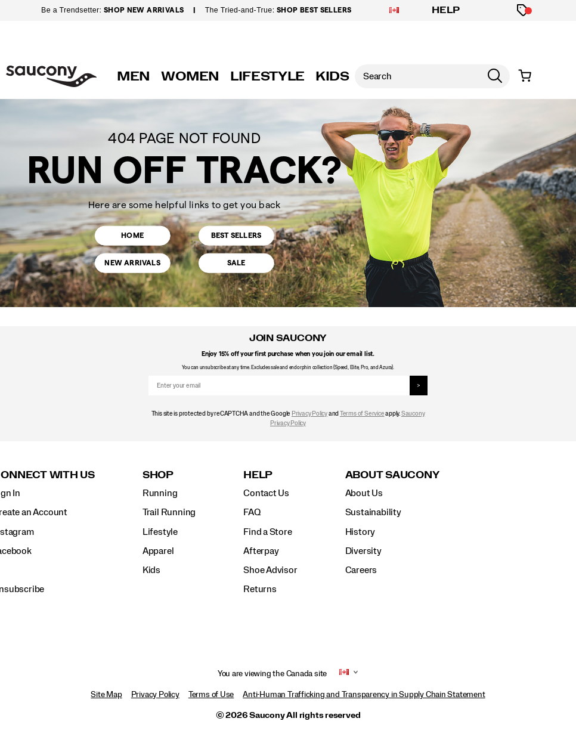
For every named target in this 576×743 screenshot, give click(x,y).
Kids (151, 570)
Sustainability (373, 512)
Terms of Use (211, 695)
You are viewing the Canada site (272, 674)
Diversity (363, 551)
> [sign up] (418, 386)
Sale (236, 266)
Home (133, 232)
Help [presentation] (257, 475)
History (360, 532)
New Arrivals (132, 266)
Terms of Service (362, 414)
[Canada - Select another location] (394, 10)
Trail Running (169, 512)
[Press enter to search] (495, 76)
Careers (361, 570)
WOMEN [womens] (190, 76)
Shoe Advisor (270, 570)
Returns (260, 589)
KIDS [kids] (332, 76)
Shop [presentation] (158, 475)
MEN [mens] (133, 76)
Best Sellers (236, 232)
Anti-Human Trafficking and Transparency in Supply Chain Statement (364, 695)
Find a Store (267, 532)
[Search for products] (417, 76)
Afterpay (260, 551)
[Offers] (523, 10)
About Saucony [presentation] (392, 475)
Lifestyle (160, 532)
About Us (364, 493)
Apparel (158, 551)
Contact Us (266, 493)
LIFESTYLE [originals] (267, 76)
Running (160, 493)
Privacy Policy (309, 414)
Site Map (106, 695)
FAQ (251, 512)
